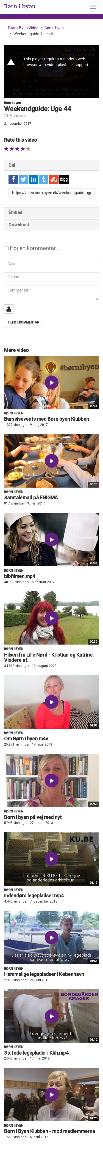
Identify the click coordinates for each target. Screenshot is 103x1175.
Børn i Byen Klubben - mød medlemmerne (49, 1131)
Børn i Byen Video (23, 28)
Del (12, 165)
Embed (15, 212)
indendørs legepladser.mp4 (34, 895)
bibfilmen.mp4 (19, 576)
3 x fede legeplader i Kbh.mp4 (36, 1053)
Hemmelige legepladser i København (44, 974)
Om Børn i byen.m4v (26, 738)
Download (19, 224)
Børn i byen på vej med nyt (33, 817)
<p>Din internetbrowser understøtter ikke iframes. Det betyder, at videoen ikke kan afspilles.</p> (51, 71)
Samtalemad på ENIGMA (31, 497)
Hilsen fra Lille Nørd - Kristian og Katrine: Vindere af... (49, 657)
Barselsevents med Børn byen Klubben (46, 419)
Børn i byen (54, 28)
